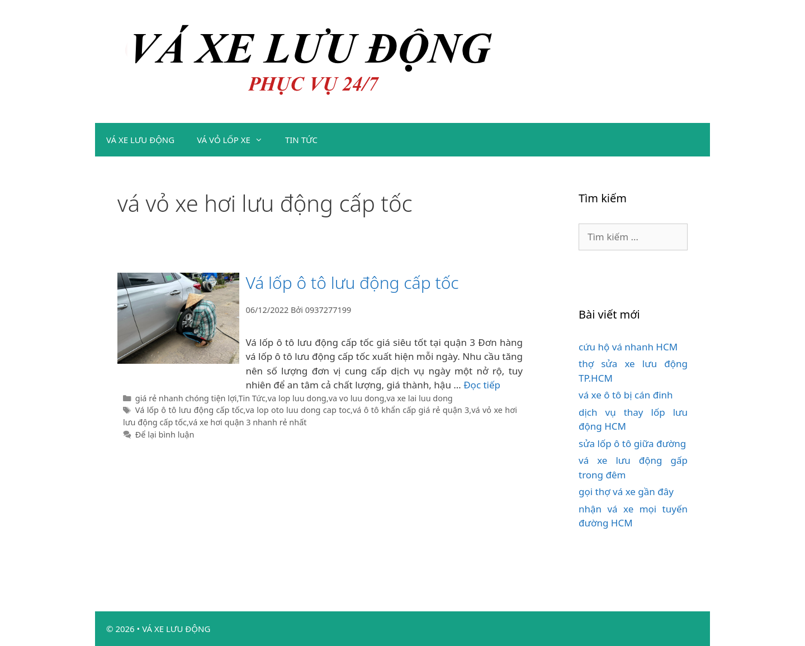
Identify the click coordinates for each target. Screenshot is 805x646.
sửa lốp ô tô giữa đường (632, 443)
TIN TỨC (301, 139)
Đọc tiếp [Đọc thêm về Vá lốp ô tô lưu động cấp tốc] (481, 384)
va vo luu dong (357, 398)
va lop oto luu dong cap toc (298, 410)
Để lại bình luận (165, 434)
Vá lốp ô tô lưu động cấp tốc (351, 282)
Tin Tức (251, 398)
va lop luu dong (297, 398)
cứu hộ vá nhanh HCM (628, 346)
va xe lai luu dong (419, 398)
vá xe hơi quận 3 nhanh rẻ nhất (248, 422)
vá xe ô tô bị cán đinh (626, 394)
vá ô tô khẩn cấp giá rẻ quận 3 (411, 410)
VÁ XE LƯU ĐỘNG (140, 139)
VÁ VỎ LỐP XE (235, 139)
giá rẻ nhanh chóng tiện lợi (186, 398)
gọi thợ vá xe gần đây (626, 491)
